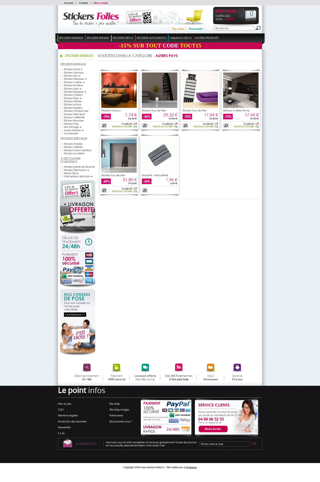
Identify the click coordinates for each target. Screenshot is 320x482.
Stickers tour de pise (113, 175)
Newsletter (64, 427)
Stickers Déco (123, 38)
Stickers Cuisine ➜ (74, 82)
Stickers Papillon (73, 107)
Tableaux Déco (181, 38)
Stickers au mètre (74, 153)
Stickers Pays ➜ (72, 98)
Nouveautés (196, 28)
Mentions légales (68, 415)
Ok (253, 444)
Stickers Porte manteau (77, 150)
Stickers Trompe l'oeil (76, 110)
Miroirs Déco (71, 173)
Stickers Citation (73, 94)
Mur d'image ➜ (72, 126)
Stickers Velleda (73, 146)
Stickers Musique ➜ (75, 91)
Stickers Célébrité (74, 117)
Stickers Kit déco (73, 85)
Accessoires (71, 133)
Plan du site (64, 404)
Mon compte (101, 3)
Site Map (114, 404)
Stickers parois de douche (79, 166)
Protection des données (72, 421)
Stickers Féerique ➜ (75, 78)
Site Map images (119, 409)
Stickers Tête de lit (74, 114)
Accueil (68, 3)
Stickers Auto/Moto (151, 38)
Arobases (191, 467)
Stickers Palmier (73, 101)
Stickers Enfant (98, 38)
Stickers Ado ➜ (72, 88)
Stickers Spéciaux (74, 138)
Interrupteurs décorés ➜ (78, 176)
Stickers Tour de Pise (154, 110)
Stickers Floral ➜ (73, 69)
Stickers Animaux (74, 72)
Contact (83, 3)
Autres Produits (206, 38)
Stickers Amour (72, 104)
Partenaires (116, 415)
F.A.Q (61, 433)
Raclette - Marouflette (155, 175)
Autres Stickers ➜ (74, 130)
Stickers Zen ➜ (72, 75)
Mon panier (226, 11)
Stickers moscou (111, 110)
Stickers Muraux (71, 38)
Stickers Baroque (74, 120)
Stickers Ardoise (73, 143)
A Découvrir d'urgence (70, 160)
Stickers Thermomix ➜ (76, 170)
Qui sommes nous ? (120, 421)
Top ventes (178, 28)
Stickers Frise (71, 123)
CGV (61, 409)
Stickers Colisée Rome (236, 110)
